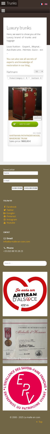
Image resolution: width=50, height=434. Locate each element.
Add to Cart (24, 124)
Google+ (9, 213)
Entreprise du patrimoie (21, 405)
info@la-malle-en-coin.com (16, 241)
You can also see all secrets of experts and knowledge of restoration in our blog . (21, 62)
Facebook (9, 207)
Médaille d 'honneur (19, 358)
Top (38, 422)
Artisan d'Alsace (16, 311)
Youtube (9, 223)
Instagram (10, 219)
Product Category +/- (17, 78)
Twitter (8, 210)
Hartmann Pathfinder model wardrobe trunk (24, 137)
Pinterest (9, 216)
